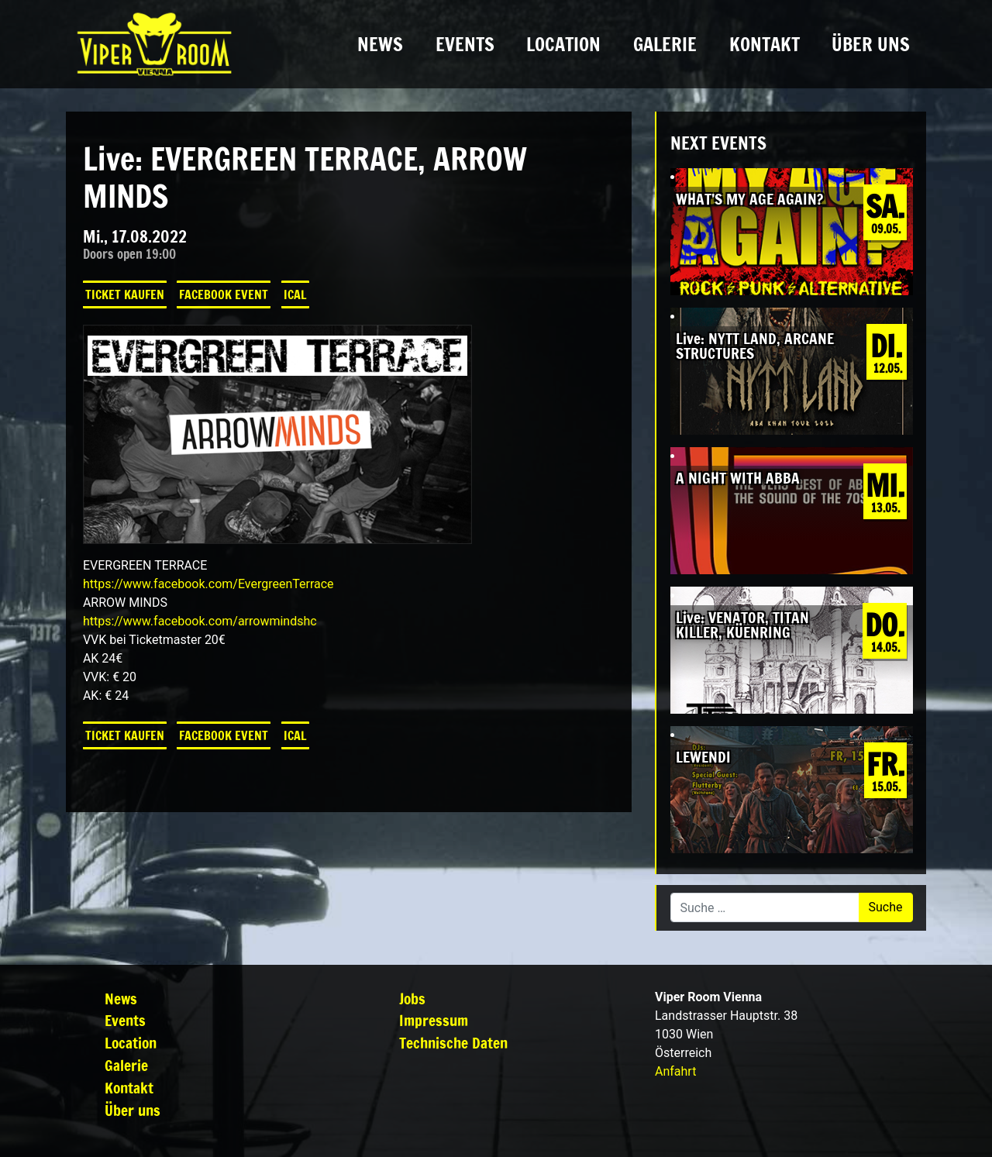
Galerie (665, 44)
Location (563, 44)
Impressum (433, 1020)
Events (465, 44)
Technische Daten (453, 1042)
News (380, 44)
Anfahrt (675, 1071)
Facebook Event (223, 294)
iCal (295, 294)
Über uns (871, 44)
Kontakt (764, 44)
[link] (208, 584)
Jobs (412, 998)
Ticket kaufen (124, 294)
